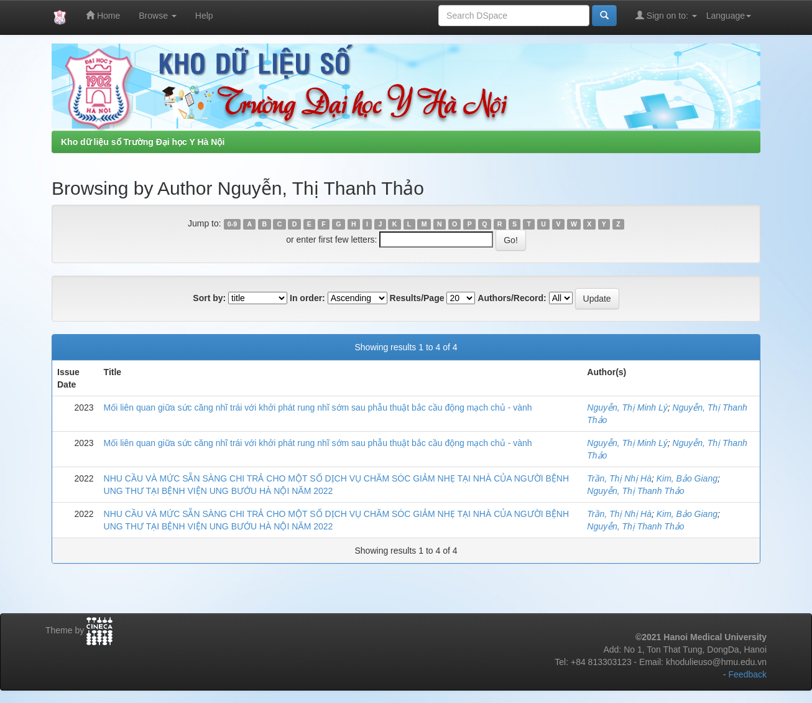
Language (728, 16)
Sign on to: (666, 15)
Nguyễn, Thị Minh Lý (627, 407)
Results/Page (417, 298)
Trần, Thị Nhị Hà (619, 478)
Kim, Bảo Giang (687, 478)
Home (103, 15)
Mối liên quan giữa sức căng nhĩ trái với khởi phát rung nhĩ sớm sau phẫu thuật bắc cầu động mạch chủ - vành (318, 407)
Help (204, 16)
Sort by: (209, 298)
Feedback (748, 674)
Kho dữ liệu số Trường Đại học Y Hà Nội (142, 142)
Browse (158, 16)
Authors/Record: (512, 298)
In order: (307, 298)
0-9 (232, 224)
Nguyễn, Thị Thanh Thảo (635, 491)
